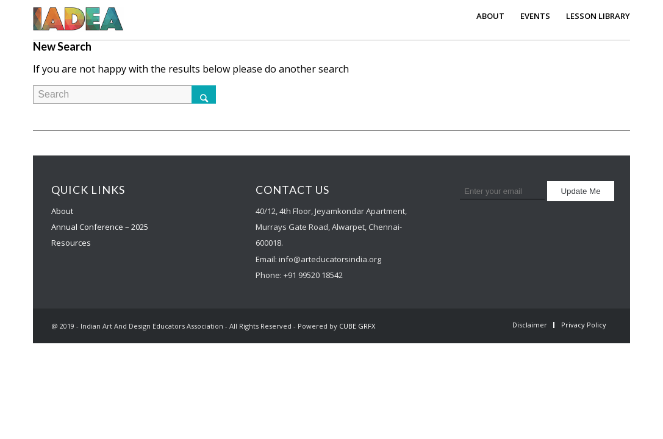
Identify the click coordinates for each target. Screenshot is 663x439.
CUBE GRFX (357, 325)
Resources (71, 242)
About (62, 210)
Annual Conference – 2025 (99, 226)
